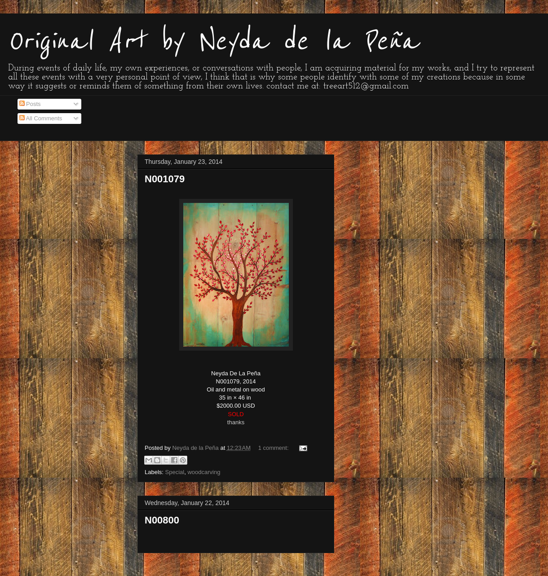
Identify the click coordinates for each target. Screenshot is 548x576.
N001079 (165, 179)
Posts (30, 104)
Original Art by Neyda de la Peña (212, 41)
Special (175, 472)
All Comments (40, 118)
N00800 (162, 520)
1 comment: (274, 447)
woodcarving (203, 472)
